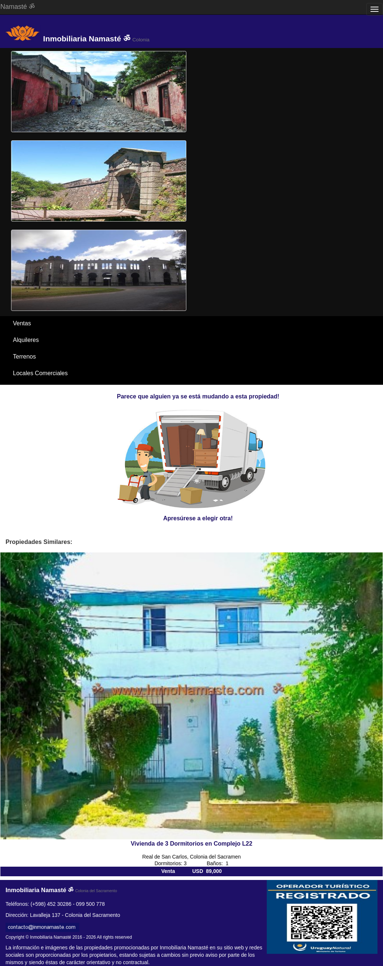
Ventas (22, 323)
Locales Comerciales (40, 373)
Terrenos (24, 356)
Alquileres (26, 340)
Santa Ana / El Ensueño (44, 390)
